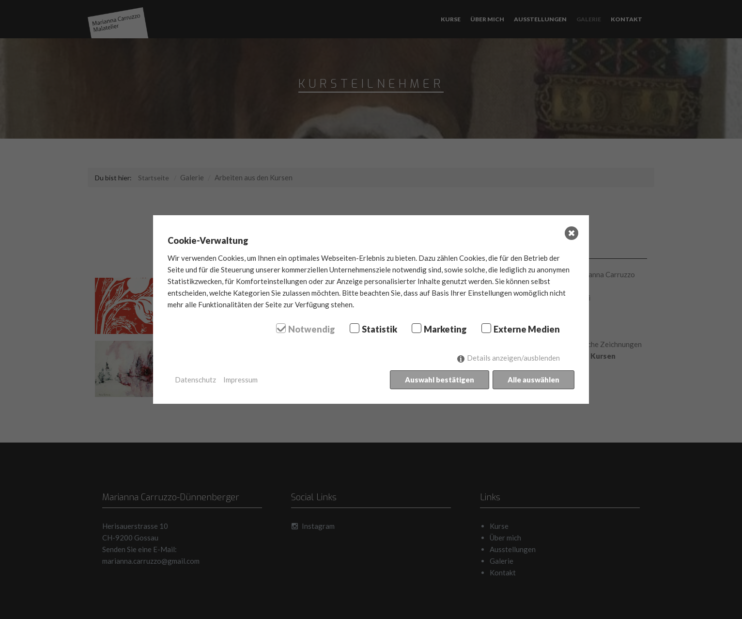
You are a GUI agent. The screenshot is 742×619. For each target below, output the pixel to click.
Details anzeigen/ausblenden (513, 357)
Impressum (240, 379)
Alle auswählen (533, 379)
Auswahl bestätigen (439, 379)
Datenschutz (195, 379)
